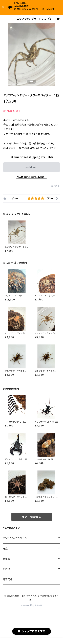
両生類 (6, 558)
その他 (6, 569)
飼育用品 (8, 579)
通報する (55, 185)
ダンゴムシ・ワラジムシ (15, 538)
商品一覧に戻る (31, 517)
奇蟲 (5, 548)
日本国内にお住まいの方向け (31, 177)
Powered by (31, 605)
